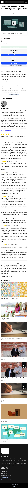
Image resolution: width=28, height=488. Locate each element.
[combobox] (14, 2)
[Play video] (14, 23)
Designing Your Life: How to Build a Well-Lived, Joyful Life (14, 358)
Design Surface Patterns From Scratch (9, 298)
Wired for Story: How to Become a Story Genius (11, 338)
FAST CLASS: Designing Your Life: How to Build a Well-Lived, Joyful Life (13, 378)
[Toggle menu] (26, 2)
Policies (14, 486)
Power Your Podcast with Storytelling (9, 420)
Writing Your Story (5, 318)
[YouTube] (2, 468)
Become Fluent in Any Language (8, 439)
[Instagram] (7, 468)
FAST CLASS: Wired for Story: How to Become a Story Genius (13, 399)
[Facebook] (4, 468)
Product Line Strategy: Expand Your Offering (11, 33)
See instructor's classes (6, 130)
